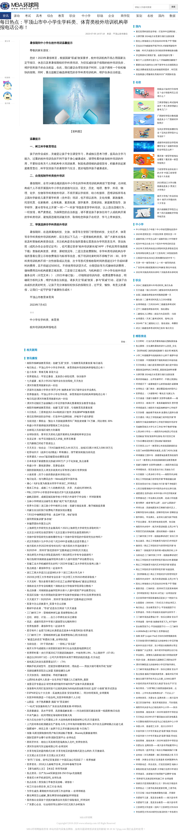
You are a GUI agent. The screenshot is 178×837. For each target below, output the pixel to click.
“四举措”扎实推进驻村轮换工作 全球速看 (154, 778)
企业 (111, 15)
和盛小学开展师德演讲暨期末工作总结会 (48, 425)
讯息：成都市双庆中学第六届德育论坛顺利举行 (52, 621)
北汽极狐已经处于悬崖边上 (41, 443)
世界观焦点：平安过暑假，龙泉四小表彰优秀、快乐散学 (56, 376)
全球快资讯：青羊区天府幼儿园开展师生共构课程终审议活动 (59, 434)
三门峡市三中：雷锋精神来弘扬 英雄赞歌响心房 (52, 612)
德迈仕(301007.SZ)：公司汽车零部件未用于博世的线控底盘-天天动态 (63, 657)
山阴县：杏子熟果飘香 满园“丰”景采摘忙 (48, 702)
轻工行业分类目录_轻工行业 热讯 (44, 786)
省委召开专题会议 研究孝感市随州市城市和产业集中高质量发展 (60, 684)
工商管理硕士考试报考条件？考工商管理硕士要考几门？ (167, 106)
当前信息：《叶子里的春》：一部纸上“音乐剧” (51, 644)
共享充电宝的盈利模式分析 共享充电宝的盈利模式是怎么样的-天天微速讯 (65, 751)
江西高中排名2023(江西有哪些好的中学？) (155, 258)
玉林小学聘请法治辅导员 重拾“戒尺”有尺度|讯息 (52, 501)
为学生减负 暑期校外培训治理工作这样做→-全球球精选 (56, 791)
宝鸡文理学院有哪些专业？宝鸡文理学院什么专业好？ (167, 132)
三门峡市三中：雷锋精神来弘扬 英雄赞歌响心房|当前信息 (57, 635)
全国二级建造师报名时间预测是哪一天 (153, 295)
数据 (172, 15)
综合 (50, 15)
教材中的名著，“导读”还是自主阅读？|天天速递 (52, 608)
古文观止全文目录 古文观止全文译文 (46, 755)
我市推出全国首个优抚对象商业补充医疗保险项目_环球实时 (58, 800)
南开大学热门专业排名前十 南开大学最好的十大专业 (167, 199)
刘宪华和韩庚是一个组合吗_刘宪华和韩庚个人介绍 (53, 697)
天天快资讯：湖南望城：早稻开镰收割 (47, 675)
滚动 (17, 15)
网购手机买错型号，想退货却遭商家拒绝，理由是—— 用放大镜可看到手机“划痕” (69, 666)
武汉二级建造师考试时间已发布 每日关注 (155, 328)
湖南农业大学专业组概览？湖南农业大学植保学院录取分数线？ (60, 586)
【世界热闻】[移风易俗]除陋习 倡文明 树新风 (157, 350)
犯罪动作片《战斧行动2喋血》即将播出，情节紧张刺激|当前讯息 (61, 452)
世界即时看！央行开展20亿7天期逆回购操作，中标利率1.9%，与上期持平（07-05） (71, 653)
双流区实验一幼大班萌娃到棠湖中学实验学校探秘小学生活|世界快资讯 (64, 595)
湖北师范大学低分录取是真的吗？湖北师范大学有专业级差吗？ (60, 554)
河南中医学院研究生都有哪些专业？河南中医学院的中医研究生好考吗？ (65, 537)
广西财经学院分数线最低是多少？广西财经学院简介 (167, 119)
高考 (39, 15)
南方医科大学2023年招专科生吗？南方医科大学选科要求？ (58, 546)
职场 (100, 15)
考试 (28, 15)
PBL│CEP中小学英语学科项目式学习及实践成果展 (53, 492)
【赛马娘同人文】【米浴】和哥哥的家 (47, 768)
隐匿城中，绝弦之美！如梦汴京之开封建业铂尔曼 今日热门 (58, 728)
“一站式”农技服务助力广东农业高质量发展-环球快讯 (54, 706)
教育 (61, 15)
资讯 (6, 15)
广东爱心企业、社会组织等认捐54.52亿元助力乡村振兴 (56, 804)
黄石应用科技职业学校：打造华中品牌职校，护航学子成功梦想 (60, 416)
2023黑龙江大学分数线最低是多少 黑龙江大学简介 (167, 186)
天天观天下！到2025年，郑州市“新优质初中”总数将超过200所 (59, 599)
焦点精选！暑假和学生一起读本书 (44, 568)
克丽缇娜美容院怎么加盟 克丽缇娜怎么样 (48, 670)
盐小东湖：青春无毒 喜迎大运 (42, 372)
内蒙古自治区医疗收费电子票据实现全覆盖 (49, 510)
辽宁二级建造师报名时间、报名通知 (152, 309)
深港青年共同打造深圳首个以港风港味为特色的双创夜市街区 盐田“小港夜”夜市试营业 (72, 688)
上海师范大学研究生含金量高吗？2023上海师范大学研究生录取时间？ (64, 528)
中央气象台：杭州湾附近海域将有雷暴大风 (49, 715)
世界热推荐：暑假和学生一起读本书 (46, 626)
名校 (150, 15)
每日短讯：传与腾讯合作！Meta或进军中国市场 (52, 479)
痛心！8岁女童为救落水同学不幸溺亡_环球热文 (52, 483)
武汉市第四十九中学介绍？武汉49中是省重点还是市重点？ (58, 541)
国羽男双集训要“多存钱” (39, 519)
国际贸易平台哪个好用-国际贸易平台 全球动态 (51, 737)
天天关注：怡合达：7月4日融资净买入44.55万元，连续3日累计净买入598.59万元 (70, 448)
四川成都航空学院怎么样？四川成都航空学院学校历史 (167, 213)
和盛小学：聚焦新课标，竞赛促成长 (46, 465)
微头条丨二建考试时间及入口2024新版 (154, 299)
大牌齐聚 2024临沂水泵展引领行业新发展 (155, 36)
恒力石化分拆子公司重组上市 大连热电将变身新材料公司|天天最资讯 (63, 719)
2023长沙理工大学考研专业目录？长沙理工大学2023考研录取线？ (62, 577)
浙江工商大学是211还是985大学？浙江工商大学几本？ (56, 572)
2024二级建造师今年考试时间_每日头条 (154, 285)
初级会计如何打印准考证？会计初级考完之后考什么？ (167, 92)
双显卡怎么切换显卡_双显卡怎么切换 (46, 604)
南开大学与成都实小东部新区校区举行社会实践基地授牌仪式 (59, 648)
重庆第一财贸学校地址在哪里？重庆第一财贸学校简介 (167, 159)
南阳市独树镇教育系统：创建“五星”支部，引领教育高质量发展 (60, 407)
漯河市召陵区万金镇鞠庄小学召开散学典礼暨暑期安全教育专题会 (61, 403)
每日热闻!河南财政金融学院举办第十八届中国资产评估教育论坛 (60, 559)
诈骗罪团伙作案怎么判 (39, 523)
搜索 (173, 7)
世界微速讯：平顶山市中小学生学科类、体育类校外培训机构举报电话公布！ (67, 394)
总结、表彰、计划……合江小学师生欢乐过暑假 (52, 617)
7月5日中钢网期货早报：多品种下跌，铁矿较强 (52, 514)
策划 (139, 15)
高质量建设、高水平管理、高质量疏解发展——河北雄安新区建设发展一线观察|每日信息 (73, 711)
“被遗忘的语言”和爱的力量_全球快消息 (47, 639)
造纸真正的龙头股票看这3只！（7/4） (47, 661)
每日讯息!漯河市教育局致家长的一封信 (47, 398)
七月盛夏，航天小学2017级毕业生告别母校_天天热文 (55, 381)
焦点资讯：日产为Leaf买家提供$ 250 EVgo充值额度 (54, 773)
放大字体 (7, 110)
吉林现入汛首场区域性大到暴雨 (43, 430)
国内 (161, 15)
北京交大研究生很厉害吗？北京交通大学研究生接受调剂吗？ (59, 532)
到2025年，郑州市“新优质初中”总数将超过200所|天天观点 (57, 550)
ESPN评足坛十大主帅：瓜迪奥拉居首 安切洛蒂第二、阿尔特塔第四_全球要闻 (68, 693)
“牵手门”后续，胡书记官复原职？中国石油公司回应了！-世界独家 (61, 760)
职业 (72, 15)
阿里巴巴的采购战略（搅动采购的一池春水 (155, 531)
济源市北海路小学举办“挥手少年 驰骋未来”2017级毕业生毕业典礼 (61, 390)
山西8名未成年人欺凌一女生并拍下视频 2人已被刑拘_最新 (57, 679)
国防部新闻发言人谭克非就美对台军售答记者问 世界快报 (57, 470)
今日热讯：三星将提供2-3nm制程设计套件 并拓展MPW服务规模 (61, 412)
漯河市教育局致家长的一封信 (42, 385)
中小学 (86, 15)
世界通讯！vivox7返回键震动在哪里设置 (48, 456)
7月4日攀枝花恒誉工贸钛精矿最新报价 (153, 441)
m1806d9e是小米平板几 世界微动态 (152, 631)
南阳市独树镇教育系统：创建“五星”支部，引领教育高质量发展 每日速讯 (65, 363)
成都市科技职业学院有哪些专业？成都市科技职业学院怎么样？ (167, 146)
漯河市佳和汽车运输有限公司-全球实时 (47, 746)
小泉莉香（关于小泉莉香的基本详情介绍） (49, 474)
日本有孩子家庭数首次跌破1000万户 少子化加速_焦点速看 (58, 461)
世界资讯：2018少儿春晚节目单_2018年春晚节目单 (54, 764)
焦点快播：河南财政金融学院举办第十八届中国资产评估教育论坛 (61, 590)
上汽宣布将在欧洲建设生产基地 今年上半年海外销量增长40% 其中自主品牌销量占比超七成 (75, 724)
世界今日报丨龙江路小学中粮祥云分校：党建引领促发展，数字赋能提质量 (66, 505)
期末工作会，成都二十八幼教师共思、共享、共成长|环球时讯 (59, 488)
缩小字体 (7, 121)
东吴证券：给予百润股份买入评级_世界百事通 (51, 439)
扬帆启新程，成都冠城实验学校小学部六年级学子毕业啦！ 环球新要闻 (64, 497)
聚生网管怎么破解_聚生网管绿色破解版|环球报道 (53, 795)
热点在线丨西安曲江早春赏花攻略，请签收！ (50, 782)
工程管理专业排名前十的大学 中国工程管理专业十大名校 (167, 173)
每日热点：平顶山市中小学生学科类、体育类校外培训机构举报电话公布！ (66, 367)
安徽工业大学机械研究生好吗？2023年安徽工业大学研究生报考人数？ (64, 563)
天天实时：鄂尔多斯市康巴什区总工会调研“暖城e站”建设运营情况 (61, 581)
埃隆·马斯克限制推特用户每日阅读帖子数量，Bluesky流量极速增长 (62, 733)
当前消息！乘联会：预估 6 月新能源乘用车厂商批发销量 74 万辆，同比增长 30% (69, 421)
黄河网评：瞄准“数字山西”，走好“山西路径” (156, 503)
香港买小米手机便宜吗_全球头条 (44, 777)
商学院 (125, 15)
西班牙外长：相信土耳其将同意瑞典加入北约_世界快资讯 (57, 742)
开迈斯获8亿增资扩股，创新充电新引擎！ (155, 55)
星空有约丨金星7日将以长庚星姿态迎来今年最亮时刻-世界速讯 (60, 630)
